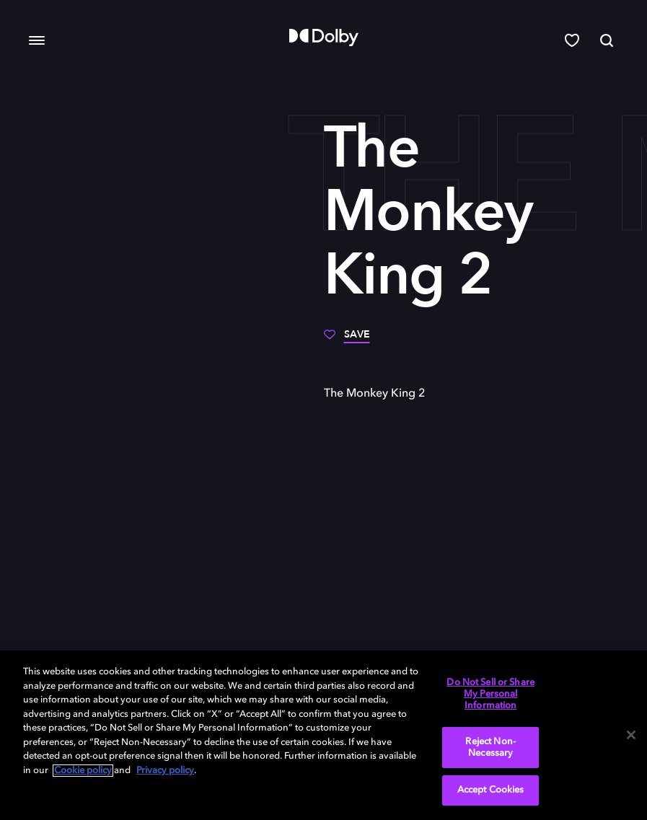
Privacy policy (165, 770)
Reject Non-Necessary (490, 747)
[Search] (606, 40)
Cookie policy (83, 770)
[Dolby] (324, 37)
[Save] (347, 339)
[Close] (631, 735)
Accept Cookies (490, 790)
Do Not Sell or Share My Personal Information (490, 694)
